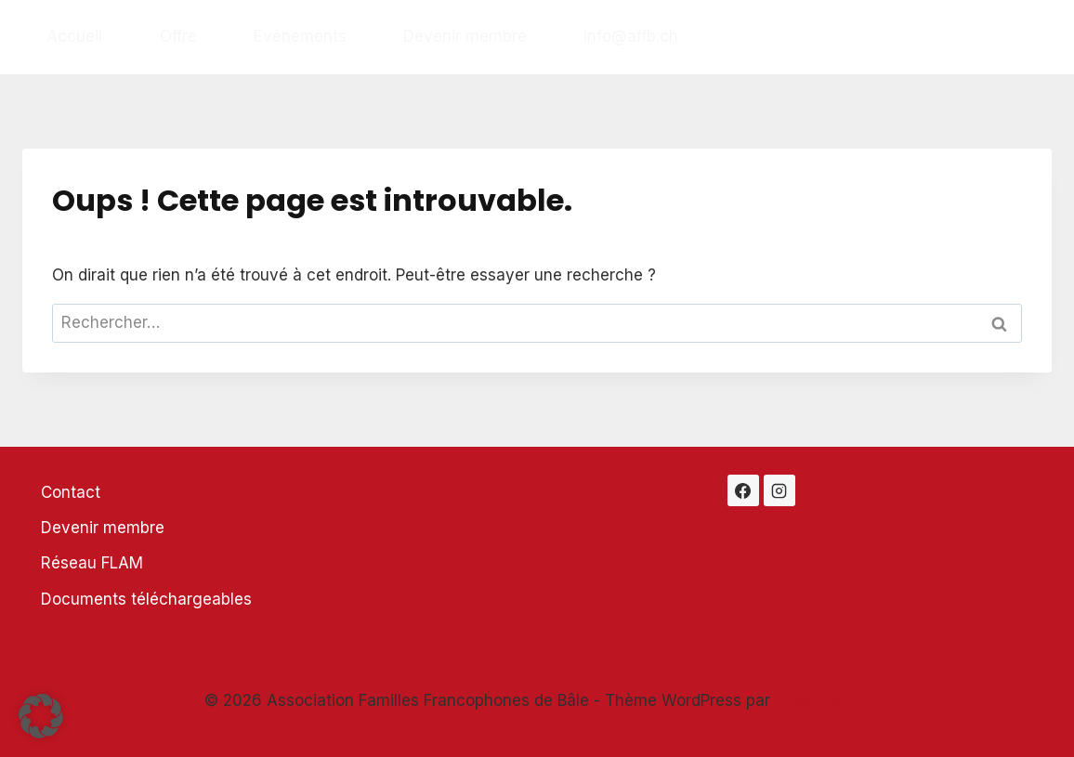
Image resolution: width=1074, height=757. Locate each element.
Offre (178, 36)
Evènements (300, 36)
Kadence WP (823, 700)
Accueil (74, 36)
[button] (41, 716)
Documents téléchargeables (146, 599)
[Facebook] (743, 490)
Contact (70, 492)
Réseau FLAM (92, 563)
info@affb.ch (630, 36)
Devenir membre (465, 36)
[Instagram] (779, 490)
